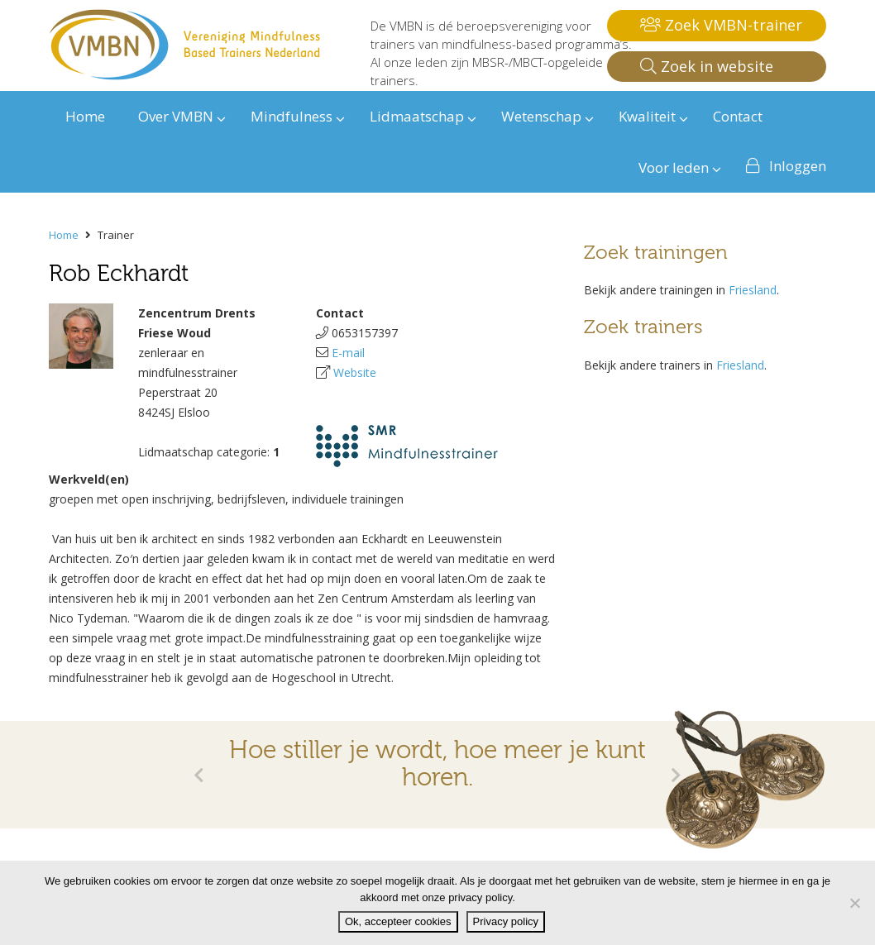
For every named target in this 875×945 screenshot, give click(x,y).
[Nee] (854, 903)
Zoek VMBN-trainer (721, 25)
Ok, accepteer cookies (398, 921)
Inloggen (797, 165)
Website (354, 372)
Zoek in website (706, 66)
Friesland (753, 290)
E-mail (348, 352)
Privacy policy (505, 921)
